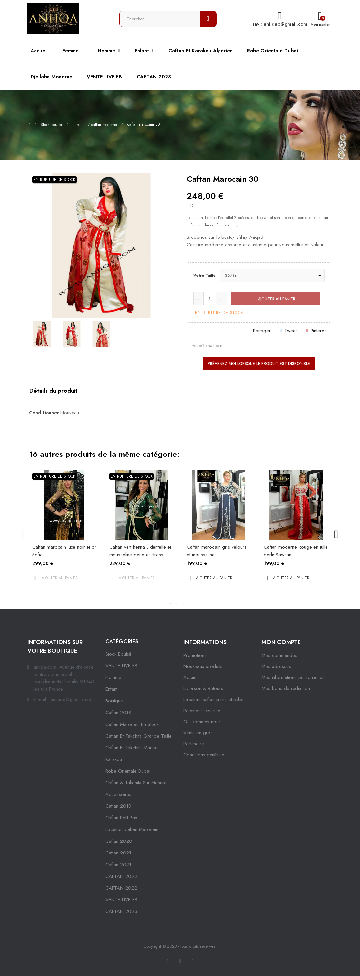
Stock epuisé (118, 654)
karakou (113, 759)
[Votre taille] (272, 275)
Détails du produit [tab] (53, 391)
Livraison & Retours (203, 688)
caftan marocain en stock (132, 724)
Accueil (191, 677)
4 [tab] (190, 603)
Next (336, 534)
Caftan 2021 (118, 864)
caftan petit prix (121, 817)
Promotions (195, 655)
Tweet (290, 330)
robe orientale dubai (127, 771)
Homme (113, 677)
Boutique (114, 700)
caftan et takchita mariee (131, 747)
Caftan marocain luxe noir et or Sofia (64, 551)
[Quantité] (210, 298)
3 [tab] (183, 603)
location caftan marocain (131, 829)
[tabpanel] (64, 531)
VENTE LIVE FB (121, 665)
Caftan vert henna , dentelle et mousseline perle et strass (140, 551)
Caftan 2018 (118, 712)
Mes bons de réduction (285, 688)
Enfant (111, 689)
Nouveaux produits (202, 666)
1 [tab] (170, 603)
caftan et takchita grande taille (138, 735)
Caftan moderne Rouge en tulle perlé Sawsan (296, 551)
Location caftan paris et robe (213, 699)
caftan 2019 (118, 806)
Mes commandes (279, 655)
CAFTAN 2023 (121, 911)
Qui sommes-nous (202, 721)
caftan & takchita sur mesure (136, 782)
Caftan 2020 (118, 841)
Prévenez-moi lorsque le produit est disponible (259, 363)
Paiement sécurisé (201, 710)
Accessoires (118, 794)
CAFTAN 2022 (121, 876)
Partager (262, 330)
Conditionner (44, 412)
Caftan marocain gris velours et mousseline (217, 551)
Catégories (121, 641)
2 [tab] (177, 603)
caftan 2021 (118, 852)
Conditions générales (205, 754)
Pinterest (319, 330)
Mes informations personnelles (293, 677)
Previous (24, 534)
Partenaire (193, 743)
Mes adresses (276, 666)
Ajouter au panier (275, 299)
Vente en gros (198, 732)
